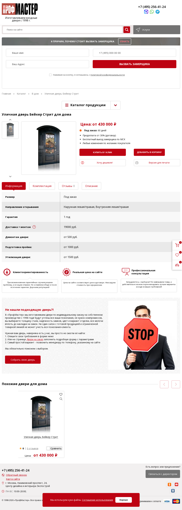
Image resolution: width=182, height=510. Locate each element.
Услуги (146, 29)
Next (10, 176)
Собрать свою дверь (23, 359)
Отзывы (68, 186)
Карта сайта (13, 479)
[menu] (4, 8)
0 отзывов (32, 448)
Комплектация (42, 186)
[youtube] (176, 484)
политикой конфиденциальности (107, 74)
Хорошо (123, 500)
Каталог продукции (88, 105)
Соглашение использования (97, 499)
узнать (124, 41)
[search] (126, 29)
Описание (91, 186)
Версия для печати (159, 162)
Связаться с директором (163, 474)
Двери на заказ (35, 339)
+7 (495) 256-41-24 (152, 7)
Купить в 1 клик (102, 152)
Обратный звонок (16, 474)
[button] (61, 399)
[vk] (173, 491)
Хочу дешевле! (105, 162)
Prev (10, 119)
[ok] (169, 484)
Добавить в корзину (149, 152)
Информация (13, 186)
